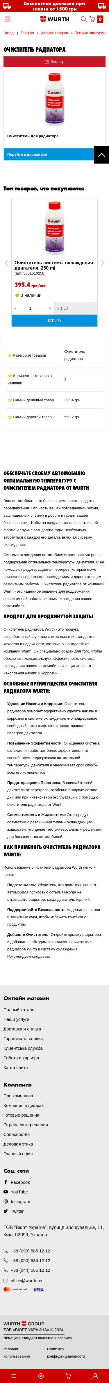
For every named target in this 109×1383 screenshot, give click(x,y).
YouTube (19, 1191)
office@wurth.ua (26, 1280)
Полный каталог (19, 1009)
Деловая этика (18, 1143)
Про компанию (18, 1095)
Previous (12, 263)
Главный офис (18, 1153)
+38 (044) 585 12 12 (30, 1270)
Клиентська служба (23, 1048)
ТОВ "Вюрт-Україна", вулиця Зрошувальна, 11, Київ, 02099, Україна (53, 1231)
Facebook (20, 1182)
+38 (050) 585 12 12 (30, 1260)
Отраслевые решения (25, 1124)
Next (100, 263)
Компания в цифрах (23, 1105)
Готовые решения (21, 1115)
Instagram (20, 1201)
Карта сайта (15, 1067)
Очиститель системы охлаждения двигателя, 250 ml (54, 268)
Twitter (17, 1211)
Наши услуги (16, 1019)
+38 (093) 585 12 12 (30, 1250)
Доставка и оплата (22, 1028)
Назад (8, 33)
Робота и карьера (21, 1057)
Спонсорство (16, 1134)
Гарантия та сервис (23, 1038)
